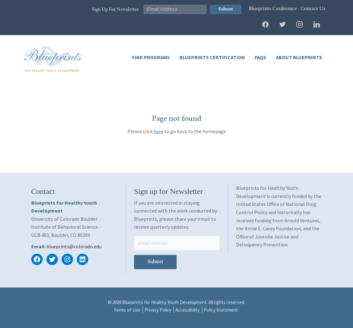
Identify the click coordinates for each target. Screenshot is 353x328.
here (158, 131)
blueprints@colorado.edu (73, 246)
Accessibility (187, 310)
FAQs (260, 57)
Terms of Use (127, 310)
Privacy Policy (157, 310)
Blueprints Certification (212, 57)
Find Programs (151, 57)
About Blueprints (298, 57)
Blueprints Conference (273, 8)
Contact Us (313, 8)
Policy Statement (221, 310)
